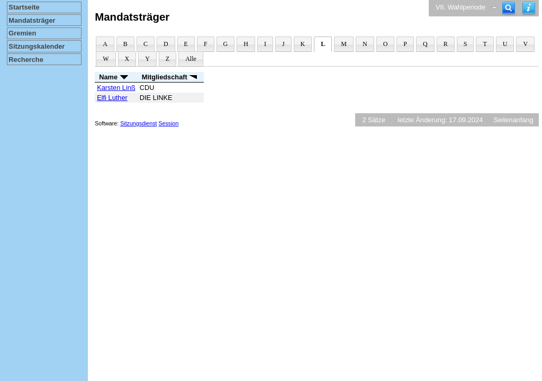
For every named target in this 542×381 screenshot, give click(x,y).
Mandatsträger (31, 20)
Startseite (23, 7)
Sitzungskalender (36, 46)
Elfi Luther (112, 98)
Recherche (25, 60)
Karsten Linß (116, 88)
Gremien (22, 33)
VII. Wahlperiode (460, 7)
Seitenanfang (513, 120)
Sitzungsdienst (138, 123)
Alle (190, 58)
